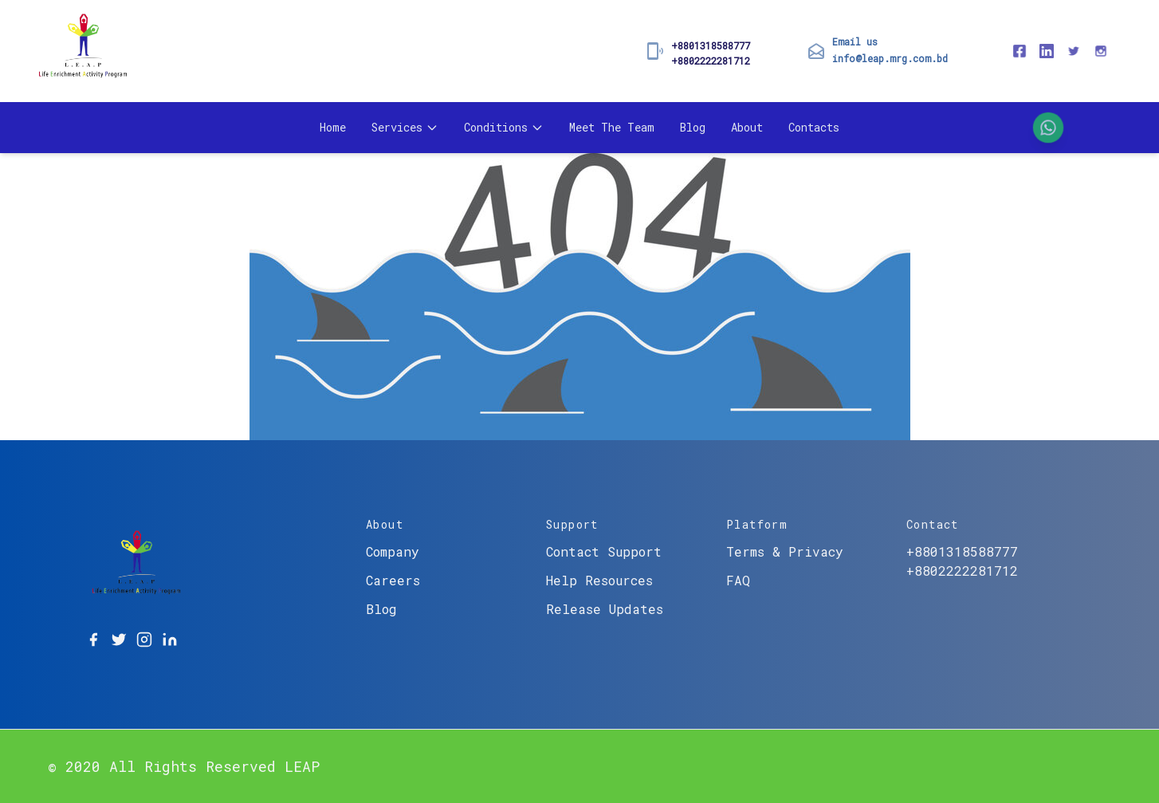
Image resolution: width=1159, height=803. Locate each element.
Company (392, 551)
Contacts (813, 127)
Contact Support (604, 551)
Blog (692, 127)
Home (333, 127)
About (747, 127)
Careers (393, 580)
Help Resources (599, 580)
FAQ (738, 580)
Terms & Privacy (784, 551)
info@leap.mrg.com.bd (890, 58)
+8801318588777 (710, 45)
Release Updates (604, 608)
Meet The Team (611, 127)
